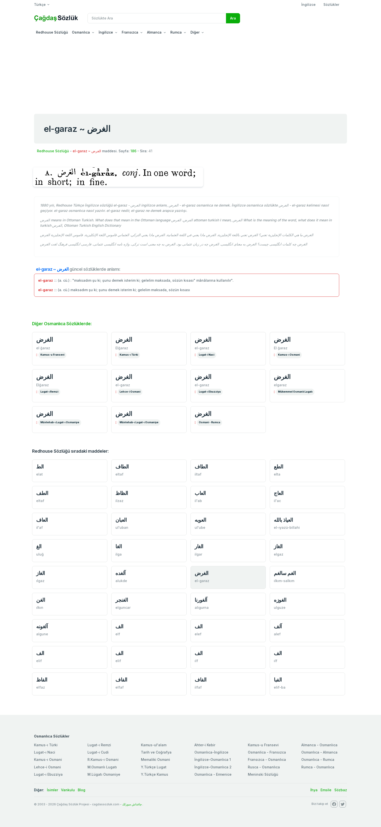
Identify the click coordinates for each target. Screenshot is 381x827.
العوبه (200, 520)
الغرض (44, 339)
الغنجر (121, 600)
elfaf (119, 687)
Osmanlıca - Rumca (317, 759)
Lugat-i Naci (206, 354)
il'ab (198, 501)
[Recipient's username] (156, 18)
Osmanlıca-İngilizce (211, 752)
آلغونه (42, 626)
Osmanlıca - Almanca (319, 752)
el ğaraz (43, 348)
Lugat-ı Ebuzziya (210, 391)
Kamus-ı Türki (129, 354)
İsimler (52, 790)
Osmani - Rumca (209, 422)
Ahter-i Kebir (204, 745)
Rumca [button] (176, 32)
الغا (118, 546)
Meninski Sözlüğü (263, 774)
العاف (42, 520)
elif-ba (280, 687)
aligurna (202, 607)
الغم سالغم (285, 573)
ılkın (39, 607)
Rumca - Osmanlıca (317, 767)
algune (42, 634)
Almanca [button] (154, 32)
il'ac (277, 501)
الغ (39, 546)
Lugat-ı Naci (44, 752)
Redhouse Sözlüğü (52, 32)
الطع (278, 467)
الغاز (278, 546)
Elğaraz (121, 348)
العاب (200, 493)
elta (277, 474)
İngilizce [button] (106, 32)
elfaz (40, 687)
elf (117, 634)
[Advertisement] (190, 74)
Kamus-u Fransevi (52, 354)
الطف (42, 493)
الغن (40, 600)
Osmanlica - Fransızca (267, 752)
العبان (121, 520)
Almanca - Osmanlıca (319, 745)
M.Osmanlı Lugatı (102, 767)
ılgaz (40, 581)
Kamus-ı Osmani (289, 354)
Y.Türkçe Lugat (153, 767)
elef (198, 634)
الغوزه (280, 600)
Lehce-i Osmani (130, 391)
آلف (278, 626)
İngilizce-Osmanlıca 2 (213, 767)
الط (40, 467)
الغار (199, 546)
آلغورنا (201, 600)
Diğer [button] (194, 32)
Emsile (325, 790)
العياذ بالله (283, 520)
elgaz (278, 554)
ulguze (280, 607)
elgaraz (280, 385)
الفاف (121, 680)
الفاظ (41, 680)
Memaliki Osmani (155, 759)
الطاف (122, 467)
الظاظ (121, 493)
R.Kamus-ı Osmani (103, 759)
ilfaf (198, 687)
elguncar (122, 607)
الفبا (278, 680)
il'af (39, 527)
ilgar (198, 554)
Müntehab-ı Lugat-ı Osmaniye (59, 422)
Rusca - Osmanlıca (264, 767)
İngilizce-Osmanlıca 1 (212, 759)
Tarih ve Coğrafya (156, 752)
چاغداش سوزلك (132, 804)
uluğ (40, 554)
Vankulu (68, 790)
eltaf (119, 474)
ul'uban (121, 527)
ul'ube (200, 527)
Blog (81, 790)
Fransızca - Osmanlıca (267, 759)
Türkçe (40, 4)
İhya (314, 790)
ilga (118, 554)
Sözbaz (340, 790)
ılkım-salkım (284, 581)
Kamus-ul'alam (153, 745)
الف (119, 626)
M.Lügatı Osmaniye (103, 774)
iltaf (198, 474)
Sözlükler (331, 4)
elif (39, 661)
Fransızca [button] (130, 32)
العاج (279, 493)
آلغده (120, 573)
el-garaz (202, 348)
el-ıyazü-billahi (287, 527)
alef (277, 634)
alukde (121, 581)
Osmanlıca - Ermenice (213, 774)
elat (39, 474)
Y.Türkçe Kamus (154, 774)
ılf (196, 661)
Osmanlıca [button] (81, 32)
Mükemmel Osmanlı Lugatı (295, 391)
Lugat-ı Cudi (98, 752)
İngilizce (308, 4)
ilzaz (119, 501)
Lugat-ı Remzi (49, 391)
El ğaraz (280, 348)
